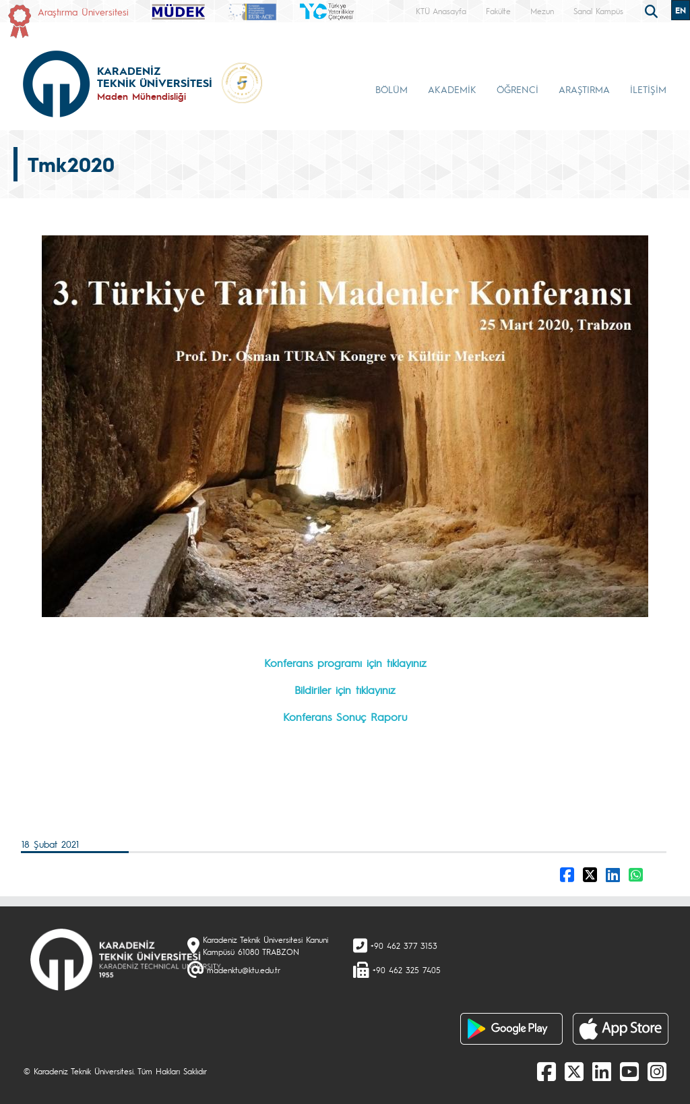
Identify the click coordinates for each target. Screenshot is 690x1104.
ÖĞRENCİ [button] (517, 89)
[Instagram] (657, 1071)
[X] (574, 1071)
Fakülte (498, 10)
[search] (653, 10)
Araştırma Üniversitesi (83, 11)
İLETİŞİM (648, 89)
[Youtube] (629, 1071)
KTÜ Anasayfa (441, 10)
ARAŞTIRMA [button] (584, 89)
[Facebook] (546, 1071)
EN (680, 10)
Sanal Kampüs (598, 10)
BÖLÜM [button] (391, 89)
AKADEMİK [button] (452, 89)
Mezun (542, 10)
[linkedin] (601, 1071)
